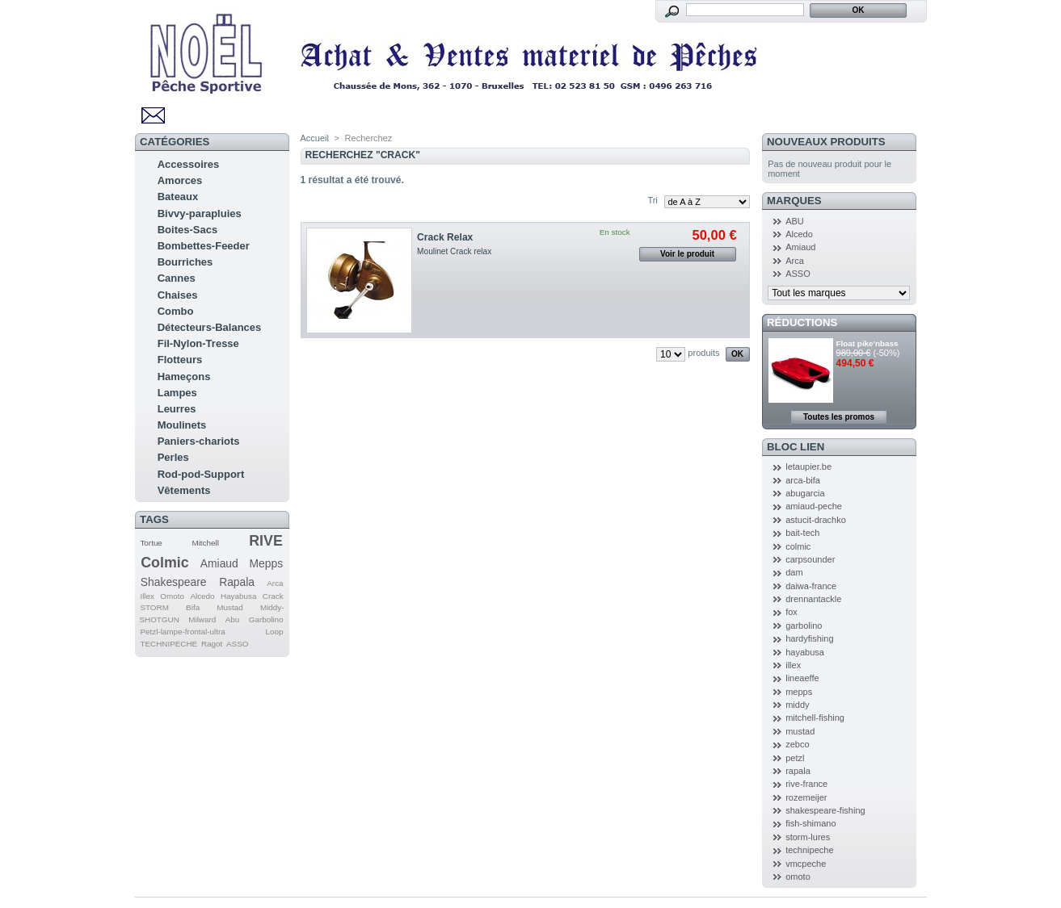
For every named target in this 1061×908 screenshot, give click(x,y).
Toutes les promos (838, 416)
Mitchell (205, 542)
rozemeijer (806, 797)
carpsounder (810, 559)
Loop (275, 631)
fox (791, 612)
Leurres (177, 409)
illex (793, 665)
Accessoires (189, 164)
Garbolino (266, 619)
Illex (147, 596)
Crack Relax (445, 237)
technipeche (809, 850)
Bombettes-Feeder (204, 246)
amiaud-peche (813, 506)
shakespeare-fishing (825, 810)
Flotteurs (180, 360)
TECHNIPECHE (168, 643)
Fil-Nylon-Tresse (198, 343)
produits (703, 353)
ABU (794, 221)
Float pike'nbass (867, 343)
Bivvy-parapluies (200, 213)
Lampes (177, 393)
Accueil (315, 138)
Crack (273, 596)
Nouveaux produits (826, 142)
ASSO (237, 643)
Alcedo (202, 596)
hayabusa (804, 652)
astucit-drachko (815, 520)
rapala (797, 771)
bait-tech (802, 533)
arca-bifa (802, 480)
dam (793, 572)
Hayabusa (238, 596)
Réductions (802, 322)
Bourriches (185, 262)
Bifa (193, 607)
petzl (794, 758)
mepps (798, 692)
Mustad (229, 607)
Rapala (237, 581)
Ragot (211, 643)
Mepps (267, 563)
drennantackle (813, 599)
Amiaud (219, 563)
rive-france (806, 784)
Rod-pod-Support (201, 474)
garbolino (803, 625)
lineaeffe (802, 678)
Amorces (180, 180)
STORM (154, 607)
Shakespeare (174, 581)
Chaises (178, 295)
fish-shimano (810, 823)
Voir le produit (687, 253)
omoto (797, 876)
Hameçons (184, 376)
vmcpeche (805, 863)
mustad (800, 731)
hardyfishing (809, 638)
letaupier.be (808, 466)
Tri (652, 200)
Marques (794, 201)
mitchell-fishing (814, 717)
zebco (797, 744)
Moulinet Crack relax (454, 251)
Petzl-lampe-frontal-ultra (182, 631)
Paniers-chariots (199, 441)
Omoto (172, 596)
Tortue (151, 542)
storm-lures (807, 837)
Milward (202, 619)
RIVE (266, 541)
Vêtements (184, 490)
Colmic (164, 562)
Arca (275, 583)
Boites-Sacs (187, 230)
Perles (173, 457)
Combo (176, 311)
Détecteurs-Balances (210, 327)
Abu (232, 619)
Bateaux (178, 196)
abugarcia (804, 493)
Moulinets (182, 425)
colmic (797, 546)
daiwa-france (810, 586)
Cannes (177, 278)
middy (797, 704)
